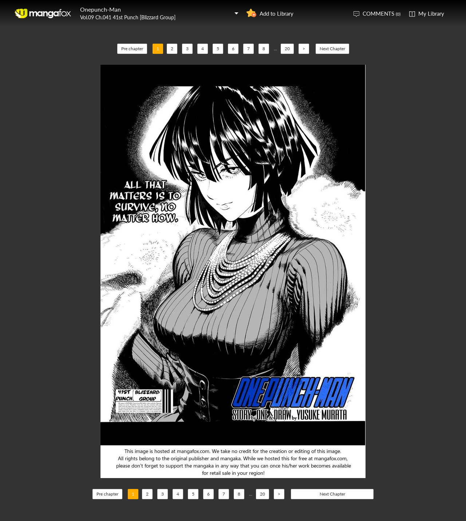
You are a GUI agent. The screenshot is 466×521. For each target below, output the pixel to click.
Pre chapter (132, 48)
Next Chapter (332, 48)
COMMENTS (381, 13)
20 (287, 48)
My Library (431, 13)
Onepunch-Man (100, 9)
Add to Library (276, 13)
